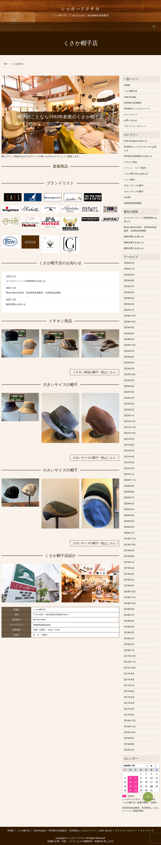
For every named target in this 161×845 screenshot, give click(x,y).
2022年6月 (129, 386)
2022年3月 (129, 403)
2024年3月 (129, 339)
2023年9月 (129, 351)
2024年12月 (130, 315)
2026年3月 (129, 263)
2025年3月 (129, 304)
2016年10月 (130, 732)
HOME (21, 26)
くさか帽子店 (36, 26)
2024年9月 (129, 327)
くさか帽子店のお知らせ (136, 173)
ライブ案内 (129, 179)
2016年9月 (129, 738)
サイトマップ (130, 114)
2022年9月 (129, 380)
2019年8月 (129, 556)
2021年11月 (130, 427)
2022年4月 (129, 398)
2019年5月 (129, 574)
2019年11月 (130, 538)
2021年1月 (129, 474)
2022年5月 (129, 392)
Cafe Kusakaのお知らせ (135, 141)
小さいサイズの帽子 (134, 191)
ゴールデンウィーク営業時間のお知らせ (26, 281)
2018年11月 (130, 597)
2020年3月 (129, 521)
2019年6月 (129, 568)
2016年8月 (129, 744)
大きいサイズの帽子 (134, 185)
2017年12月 (130, 656)
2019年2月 (129, 585)
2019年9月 (129, 550)
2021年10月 (130, 433)
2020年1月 (129, 533)
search (140, 26)
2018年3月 (129, 638)
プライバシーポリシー (135, 126)
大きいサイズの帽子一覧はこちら (94, 457)
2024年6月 (129, 333)
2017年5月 (129, 697)
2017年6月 (129, 691)
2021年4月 (129, 456)
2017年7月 (129, 685)
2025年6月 (129, 292)
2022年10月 (130, 374)
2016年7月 (129, 750)
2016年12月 (130, 720)
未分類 (127, 197)
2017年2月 (129, 715)
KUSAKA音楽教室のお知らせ (138, 156)
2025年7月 (129, 286)
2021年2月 (129, 468)
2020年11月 (130, 480)
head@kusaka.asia (41, 624)
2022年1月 (129, 415)
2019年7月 (129, 562)
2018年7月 (129, 615)
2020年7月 (129, 497)
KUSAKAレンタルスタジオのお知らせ (140, 148)
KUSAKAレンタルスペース (101, 26)
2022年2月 (129, 409)
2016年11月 (130, 726)
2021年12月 (130, 421)
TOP (5, 64)
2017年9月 (129, 673)
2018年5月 (129, 626)
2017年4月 (129, 703)
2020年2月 (129, 527)
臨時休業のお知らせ (16, 304)
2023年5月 (129, 362)
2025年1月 (129, 310)
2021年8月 (129, 445)
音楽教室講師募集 (133, 203)
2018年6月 (129, 621)
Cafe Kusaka (54, 26)
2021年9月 (129, 439)
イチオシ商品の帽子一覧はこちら (94, 372)
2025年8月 (129, 280)
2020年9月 (129, 486)
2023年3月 (129, 368)
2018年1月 (129, 650)
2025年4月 (129, 298)
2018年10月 (130, 603)
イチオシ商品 (130, 162)
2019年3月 (129, 580)
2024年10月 (130, 321)
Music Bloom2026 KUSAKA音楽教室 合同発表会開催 (33, 292)
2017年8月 (129, 679)
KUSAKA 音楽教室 (74, 26)
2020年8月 (129, 492)
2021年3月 (129, 462)
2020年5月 (129, 509)
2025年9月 (129, 275)
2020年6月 (129, 503)
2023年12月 (130, 345)
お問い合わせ (126, 26)
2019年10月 (130, 544)
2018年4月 (129, 632)
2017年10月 (130, 668)
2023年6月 (129, 357)
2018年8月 (129, 609)
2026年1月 (129, 269)
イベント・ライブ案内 (135, 168)
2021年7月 (129, 450)
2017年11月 (130, 662)
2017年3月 (129, 709)
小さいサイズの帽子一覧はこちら (94, 543)
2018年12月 (130, 591)
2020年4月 (129, 515)
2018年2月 (129, 644)
